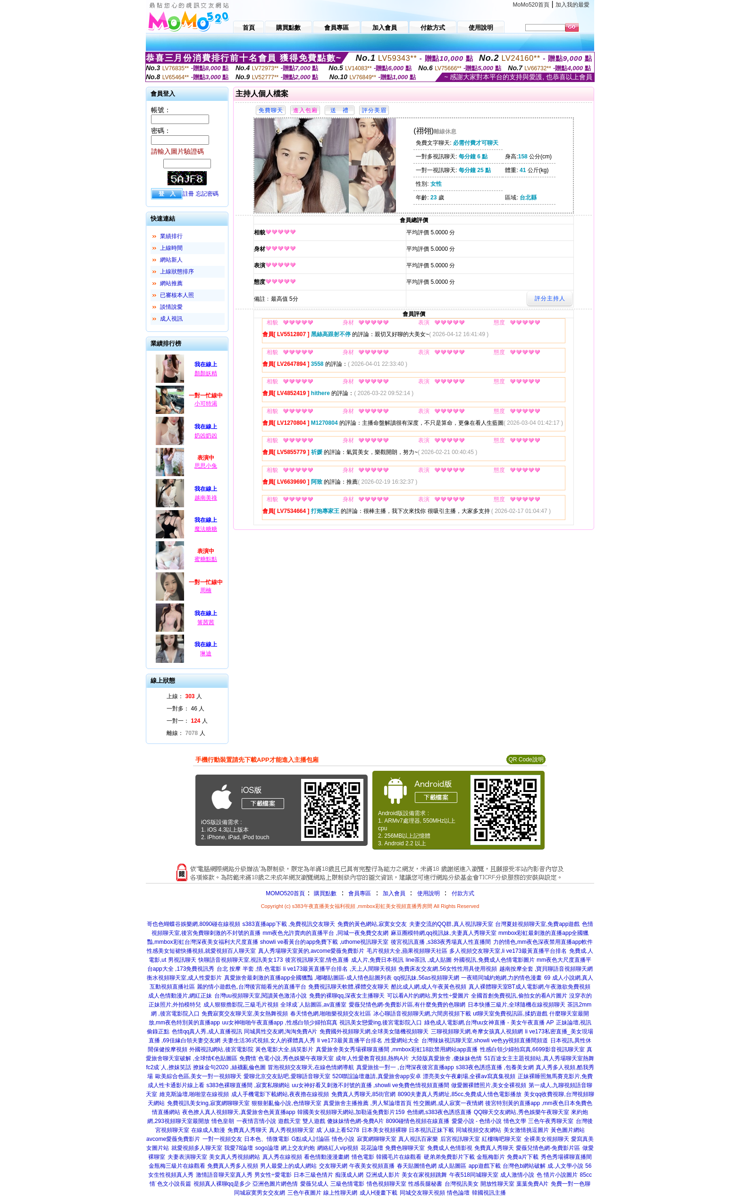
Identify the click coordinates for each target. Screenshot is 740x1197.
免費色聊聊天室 (405, 1148)
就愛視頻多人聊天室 (196, 1148)
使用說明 (428, 893)
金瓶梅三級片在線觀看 (177, 1166)
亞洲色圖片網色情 (275, 1183)
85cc (586, 1175)
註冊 (188, 193)
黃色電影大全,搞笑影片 (284, 1049)
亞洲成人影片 (383, 1175)
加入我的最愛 (572, 4)
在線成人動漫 (208, 1130)
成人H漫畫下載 (379, 1192)
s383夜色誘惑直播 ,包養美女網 (495, 1067)
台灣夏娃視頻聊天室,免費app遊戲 (537, 924)
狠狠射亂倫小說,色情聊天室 (286, 1103)
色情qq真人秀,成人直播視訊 (207, 1031)
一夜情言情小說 (256, 1121)
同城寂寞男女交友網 (259, 1192)
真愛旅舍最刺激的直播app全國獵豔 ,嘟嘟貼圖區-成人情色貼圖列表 (308, 977)
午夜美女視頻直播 (372, 1166)
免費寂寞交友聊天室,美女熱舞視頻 (245, 1013)
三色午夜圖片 (304, 1192)
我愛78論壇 (238, 1148)
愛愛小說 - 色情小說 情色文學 (489, 1121)
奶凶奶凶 (205, 435)
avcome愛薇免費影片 (173, 1139)
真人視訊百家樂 (418, 1139)
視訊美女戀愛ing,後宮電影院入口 (380, 1022)
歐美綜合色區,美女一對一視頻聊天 (198, 1076)
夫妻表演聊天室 (187, 1157)
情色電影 (363, 1157)
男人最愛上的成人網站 (288, 1166)
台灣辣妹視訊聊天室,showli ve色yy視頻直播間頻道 (484, 1040)
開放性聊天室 (497, 1183)
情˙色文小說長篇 (170, 1183)
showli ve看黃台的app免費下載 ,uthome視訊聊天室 (324, 942)
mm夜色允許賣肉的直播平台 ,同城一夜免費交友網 (325, 933)
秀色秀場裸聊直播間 (566, 1157)
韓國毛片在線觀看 (398, 1157)
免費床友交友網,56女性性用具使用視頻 (447, 969)
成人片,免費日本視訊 (377, 960)
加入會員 (394, 893)
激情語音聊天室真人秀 (224, 1175)
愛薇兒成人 (314, 1183)
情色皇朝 (222, 1121)
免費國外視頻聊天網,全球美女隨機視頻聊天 (374, 1031)
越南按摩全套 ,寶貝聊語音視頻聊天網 (546, 969)
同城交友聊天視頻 (422, 1192)
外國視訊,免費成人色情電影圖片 (494, 960)
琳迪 (205, 653)
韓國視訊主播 (489, 1192)
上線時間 (171, 248)
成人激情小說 (517, 1175)
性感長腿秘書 (425, 1183)
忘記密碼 (207, 193)
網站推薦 (171, 283)
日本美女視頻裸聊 (384, 1130)
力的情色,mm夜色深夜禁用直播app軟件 (543, 942)
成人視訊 (171, 318)
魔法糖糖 (205, 529)
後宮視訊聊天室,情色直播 (317, 960)
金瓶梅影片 (491, 1157)
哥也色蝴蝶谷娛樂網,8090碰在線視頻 (193, 924)
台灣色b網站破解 (524, 1166)
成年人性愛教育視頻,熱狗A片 (372, 1058)
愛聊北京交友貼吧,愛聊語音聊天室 (287, 1076)
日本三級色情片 (313, 1175)
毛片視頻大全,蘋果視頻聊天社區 (407, 951)
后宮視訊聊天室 (460, 1139)
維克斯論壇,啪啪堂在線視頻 (194, 1094)
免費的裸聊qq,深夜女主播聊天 (347, 995)
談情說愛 (171, 307)
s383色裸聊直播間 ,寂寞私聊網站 (248, 1085)
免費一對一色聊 (570, 1183)
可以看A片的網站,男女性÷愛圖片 (428, 995)
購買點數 (324, 893)
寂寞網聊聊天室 (376, 1139)
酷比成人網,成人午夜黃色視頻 (428, 986)
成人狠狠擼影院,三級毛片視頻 (240, 1004)
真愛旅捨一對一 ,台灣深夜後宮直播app (405, 1067)
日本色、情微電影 (266, 1139)
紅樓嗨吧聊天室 (501, 1139)
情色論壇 (458, 1192)
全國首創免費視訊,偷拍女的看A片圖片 (519, 995)
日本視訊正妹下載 (431, 1130)
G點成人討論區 (310, 1139)
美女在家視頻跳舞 (424, 1175)
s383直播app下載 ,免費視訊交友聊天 (289, 924)
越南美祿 (205, 498)
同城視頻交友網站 (478, 1130)
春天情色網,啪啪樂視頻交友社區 (330, 1013)
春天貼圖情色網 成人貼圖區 (431, 1166)
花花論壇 (372, 1148)
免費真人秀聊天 (247, 1130)
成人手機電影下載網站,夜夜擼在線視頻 (280, 1094)
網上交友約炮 (298, 1148)
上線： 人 (184, 696)
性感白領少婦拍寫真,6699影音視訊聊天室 (532, 1049)
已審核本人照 (177, 295)
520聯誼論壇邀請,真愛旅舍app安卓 (376, 1076)
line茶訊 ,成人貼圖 (428, 960)
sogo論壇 (267, 1148)
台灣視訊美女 (462, 1183)
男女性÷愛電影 (273, 1175)
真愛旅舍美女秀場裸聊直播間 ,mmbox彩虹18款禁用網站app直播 (397, 1049)
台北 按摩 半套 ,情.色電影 (249, 969)
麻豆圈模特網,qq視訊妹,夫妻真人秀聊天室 (443, 933)
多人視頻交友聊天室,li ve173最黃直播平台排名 (508, 951)
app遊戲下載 (485, 1166)
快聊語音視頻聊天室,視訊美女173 (240, 960)
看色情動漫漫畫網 (326, 1157)
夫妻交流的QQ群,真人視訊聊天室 (451, 924)
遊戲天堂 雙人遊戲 (301, 1121)
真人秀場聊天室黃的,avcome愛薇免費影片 (311, 951)
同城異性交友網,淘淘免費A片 (280, 1031)
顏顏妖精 (205, 373)
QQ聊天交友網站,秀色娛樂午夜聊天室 (521, 1112)
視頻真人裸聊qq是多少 (222, 1183)
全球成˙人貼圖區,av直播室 (313, 1004)
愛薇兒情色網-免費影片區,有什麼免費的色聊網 (407, 1004)
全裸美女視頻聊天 (546, 1139)
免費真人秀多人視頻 (232, 1166)
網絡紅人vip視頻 (337, 1148)
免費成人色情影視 (449, 1148)
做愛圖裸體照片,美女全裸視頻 (488, 1085)
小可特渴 (205, 403)
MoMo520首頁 (531, 4)
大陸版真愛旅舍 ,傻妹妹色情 (446, 1058)
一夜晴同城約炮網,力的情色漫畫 (501, 977)
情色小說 (343, 1139)
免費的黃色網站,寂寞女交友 (372, 924)
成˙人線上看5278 (337, 1130)
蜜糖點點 (205, 559)
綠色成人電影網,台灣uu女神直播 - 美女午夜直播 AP (489, 1022)
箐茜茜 (205, 622)
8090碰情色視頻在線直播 (417, 1121)
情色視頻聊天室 (386, 1183)
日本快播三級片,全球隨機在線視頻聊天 (516, 1004)
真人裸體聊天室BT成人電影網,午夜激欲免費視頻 (530, 986)
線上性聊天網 (340, 1192)
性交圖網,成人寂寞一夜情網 (448, 1103)
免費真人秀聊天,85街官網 (363, 1094)
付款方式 (463, 893)
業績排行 (171, 236)
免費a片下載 (522, 1157)
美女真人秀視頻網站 (234, 1157)
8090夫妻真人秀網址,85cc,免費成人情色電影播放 (460, 1094)
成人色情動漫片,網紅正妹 (180, 995)
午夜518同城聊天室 (473, 1175)
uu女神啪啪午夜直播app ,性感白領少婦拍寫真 (279, 1022)
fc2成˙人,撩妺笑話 (168, 1067)
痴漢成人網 (349, 1175)
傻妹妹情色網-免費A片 (355, 1121)
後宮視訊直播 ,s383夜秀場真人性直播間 (441, 942)
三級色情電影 (347, 1183)
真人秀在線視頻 (282, 1157)
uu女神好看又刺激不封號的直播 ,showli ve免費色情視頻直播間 (370, 1085)
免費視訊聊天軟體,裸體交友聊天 (348, 986)
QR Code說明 (525, 759)
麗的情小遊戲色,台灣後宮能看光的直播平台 (251, 986)
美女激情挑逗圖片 (526, 1130)
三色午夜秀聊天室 (550, 1121)
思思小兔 (205, 465)
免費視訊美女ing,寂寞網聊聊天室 (208, 1103)
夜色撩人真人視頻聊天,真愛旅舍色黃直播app (238, 1112)
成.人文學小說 (565, 1166)
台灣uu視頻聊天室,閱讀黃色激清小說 (260, 995)
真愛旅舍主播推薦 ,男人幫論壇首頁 (367, 1103)
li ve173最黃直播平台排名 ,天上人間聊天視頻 (339, 969)
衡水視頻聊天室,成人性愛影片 (184, 977)
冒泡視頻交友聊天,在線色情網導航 (311, 1067)
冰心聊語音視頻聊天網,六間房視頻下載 (422, 1013)
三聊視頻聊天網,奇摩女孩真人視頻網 (477, 1031)
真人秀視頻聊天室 (291, 1130)
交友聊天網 (333, 1166)
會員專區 (359, 893)
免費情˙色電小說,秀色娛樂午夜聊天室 (286, 1058)
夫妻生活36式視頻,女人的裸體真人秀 (268, 1040)
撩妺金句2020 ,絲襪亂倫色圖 (229, 1067)
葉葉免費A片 (532, 1183)
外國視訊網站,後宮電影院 (221, 1049)
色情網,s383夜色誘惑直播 (439, 1112)
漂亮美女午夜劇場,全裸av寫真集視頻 (469, 1076)
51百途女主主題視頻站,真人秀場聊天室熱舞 (539, 1058)
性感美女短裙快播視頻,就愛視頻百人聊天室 (201, 951)
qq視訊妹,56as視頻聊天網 (426, 977)
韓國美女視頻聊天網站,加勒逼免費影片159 (350, 1112)
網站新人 (171, 259)
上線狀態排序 (177, 271)
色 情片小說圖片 (557, 1175)
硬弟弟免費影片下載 (449, 1157)
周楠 (205, 590)
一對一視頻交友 (222, 1139)
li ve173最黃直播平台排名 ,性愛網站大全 (368, 1040)
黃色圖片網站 (568, 1130)
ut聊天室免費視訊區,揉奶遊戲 (510, 1013)
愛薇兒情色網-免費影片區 (548, 1148)
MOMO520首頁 (285, 893)
